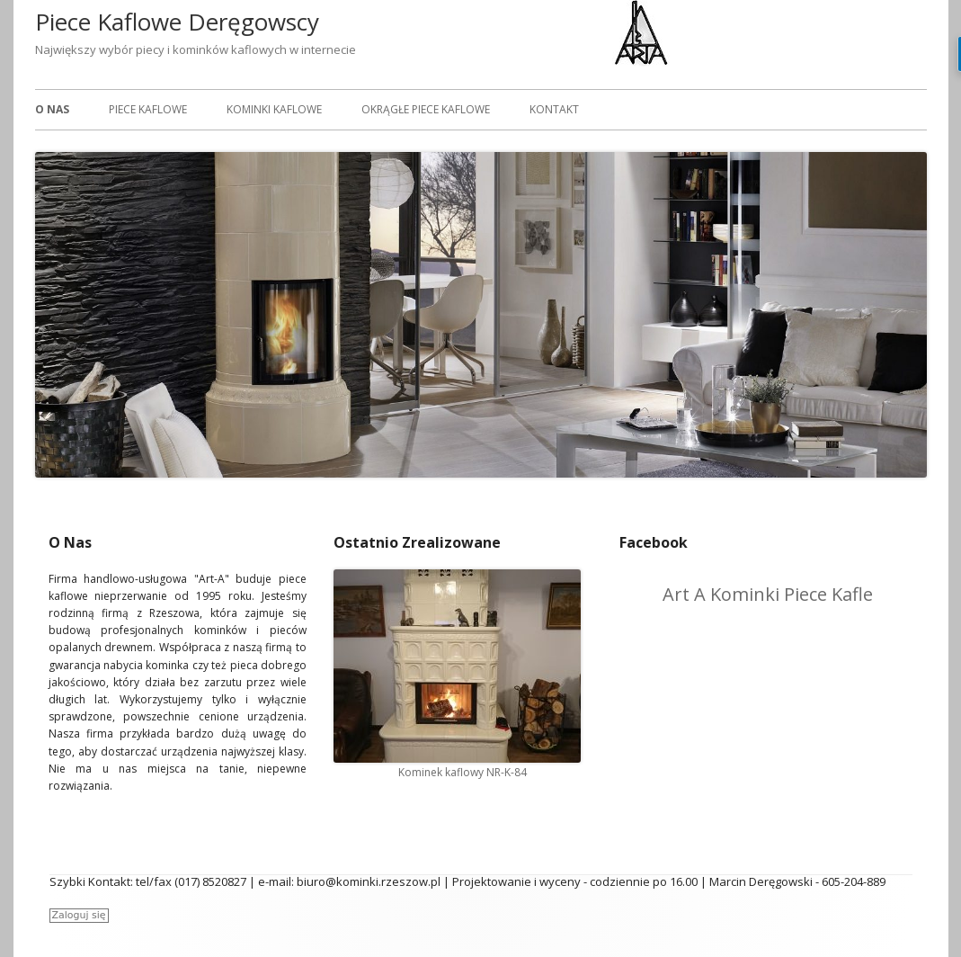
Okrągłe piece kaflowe (425, 109)
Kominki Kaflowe (274, 109)
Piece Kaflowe (148, 109)
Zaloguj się (79, 915)
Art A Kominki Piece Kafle (768, 594)
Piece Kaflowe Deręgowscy (177, 21)
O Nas (52, 109)
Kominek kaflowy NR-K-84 (462, 772)
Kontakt (554, 109)
